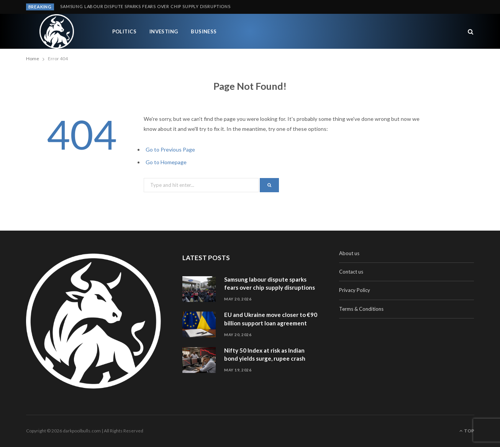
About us (349, 253)
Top (466, 431)
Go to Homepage (166, 162)
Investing (163, 31)
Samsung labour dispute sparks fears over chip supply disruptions (145, 6)
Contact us (351, 272)
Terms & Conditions (361, 309)
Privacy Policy (354, 290)
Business (204, 31)
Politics (124, 31)
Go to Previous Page (170, 149)
